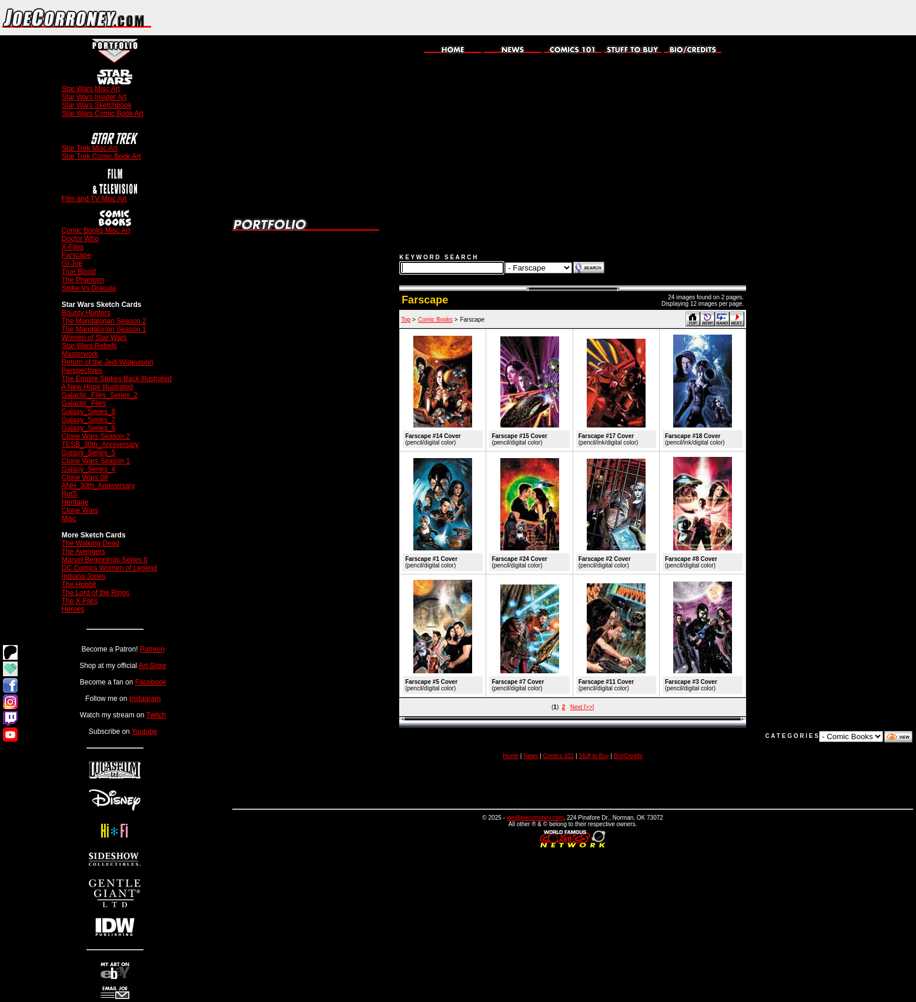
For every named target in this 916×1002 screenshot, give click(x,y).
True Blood (79, 272)
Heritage (75, 502)
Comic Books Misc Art (96, 230)
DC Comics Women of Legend (109, 568)
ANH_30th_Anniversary (98, 486)
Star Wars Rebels (89, 346)
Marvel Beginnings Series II (105, 560)
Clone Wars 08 (85, 477)
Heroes (73, 609)
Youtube (145, 731)
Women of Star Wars (94, 337)
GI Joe (72, 263)
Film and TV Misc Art (94, 199)
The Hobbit (79, 584)
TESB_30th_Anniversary (100, 444)
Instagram (145, 698)
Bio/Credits (628, 756)
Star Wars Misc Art (91, 89)
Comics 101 (558, 756)
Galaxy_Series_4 (88, 469)
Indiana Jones (84, 576)
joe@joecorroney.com (535, 817)
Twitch (156, 715)
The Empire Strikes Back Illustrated (117, 379)
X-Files (72, 247)
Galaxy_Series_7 (88, 420)
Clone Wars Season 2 (96, 436)
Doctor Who (80, 239)
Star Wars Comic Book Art (102, 113)
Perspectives (82, 370)
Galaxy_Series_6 (88, 428)
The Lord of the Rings (95, 593)
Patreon (152, 649)
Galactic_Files (84, 403)
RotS (70, 494)
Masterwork (80, 354)
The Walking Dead (90, 543)
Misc (69, 519)
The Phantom (83, 280)
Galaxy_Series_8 (88, 412)
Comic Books (435, 319)
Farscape (76, 255)
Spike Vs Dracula (89, 288)
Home (511, 756)
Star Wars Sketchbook (97, 105)
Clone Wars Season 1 (96, 461)
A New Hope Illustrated (97, 387)
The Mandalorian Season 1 (104, 329)
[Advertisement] (778, 17)
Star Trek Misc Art (90, 148)
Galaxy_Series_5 (88, 453)
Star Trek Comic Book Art (101, 156)
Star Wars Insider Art (94, 97)
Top (405, 319)
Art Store (152, 666)
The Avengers (83, 551)
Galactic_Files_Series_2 (100, 395)
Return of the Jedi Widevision (107, 362)
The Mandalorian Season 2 (104, 321)
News (530, 756)
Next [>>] (582, 707)
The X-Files (80, 601)
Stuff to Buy (594, 756)
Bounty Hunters (86, 313)
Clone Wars (80, 510)
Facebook (150, 682)
